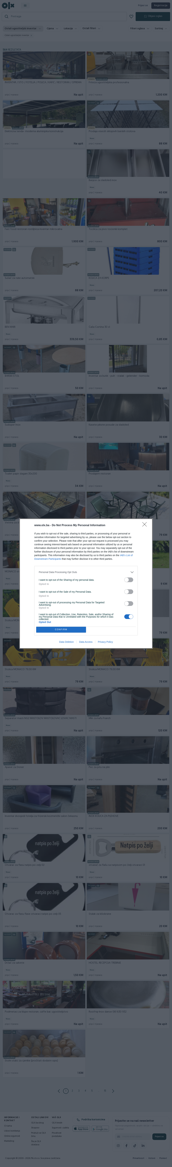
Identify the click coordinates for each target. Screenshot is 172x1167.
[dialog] (86, 583)
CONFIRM (61, 629)
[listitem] (86, 572)
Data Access (86, 642)
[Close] (145, 525)
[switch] (128, 579)
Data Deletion (66, 642)
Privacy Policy (105, 642)
